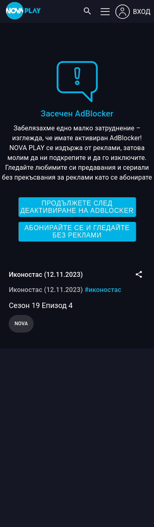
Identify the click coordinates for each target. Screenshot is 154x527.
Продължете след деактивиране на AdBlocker (76, 207)
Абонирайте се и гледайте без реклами (76, 231)
